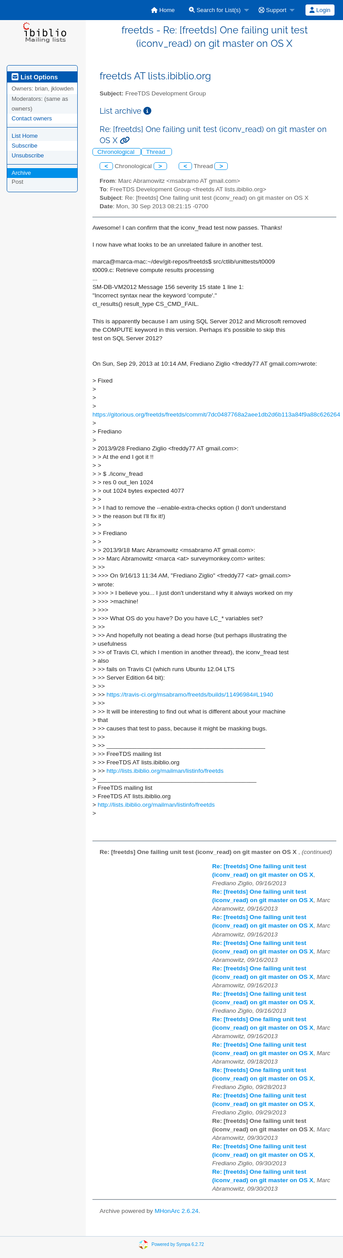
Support (272, 10)
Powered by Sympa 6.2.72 (177, 1244)
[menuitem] (163, 10)
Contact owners (32, 118)
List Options (35, 77)
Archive (21, 172)
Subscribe (25, 145)
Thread (156, 151)
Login (320, 10)
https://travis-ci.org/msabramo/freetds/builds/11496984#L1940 (189, 694)
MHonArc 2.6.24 (176, 1211)
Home (163, 10)
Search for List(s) (215, 10)
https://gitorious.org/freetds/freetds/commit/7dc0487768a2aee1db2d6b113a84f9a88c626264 (216, 414)
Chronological (116, 151)
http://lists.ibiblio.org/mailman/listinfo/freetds (164, 770)
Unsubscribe (28, 155)
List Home (25, 135)
